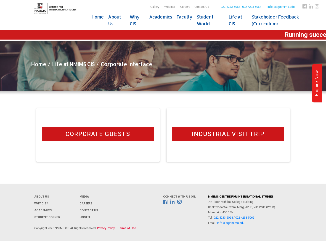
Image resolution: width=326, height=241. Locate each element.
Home (97, 17)
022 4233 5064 (223, 217)
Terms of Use (127, 228)
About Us (114, 20)
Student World (205, 20)
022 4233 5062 (244, 217)
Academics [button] (160, 17)
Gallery (154, 6)
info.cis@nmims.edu (281, 6)
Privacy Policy (106, 228)
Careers (185, 6)
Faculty (184, 17)
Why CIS (134, 20)
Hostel (85, 217)
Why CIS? (41, 203)
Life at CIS (235, 20)
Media (84, 196)
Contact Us (201, 6)
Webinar (169, 6)
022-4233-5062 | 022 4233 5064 (241, 6)
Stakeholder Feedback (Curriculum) (275, 20)
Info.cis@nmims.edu (230, 223)
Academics (43, 210)
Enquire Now (316, 83)
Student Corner (47, 217)
